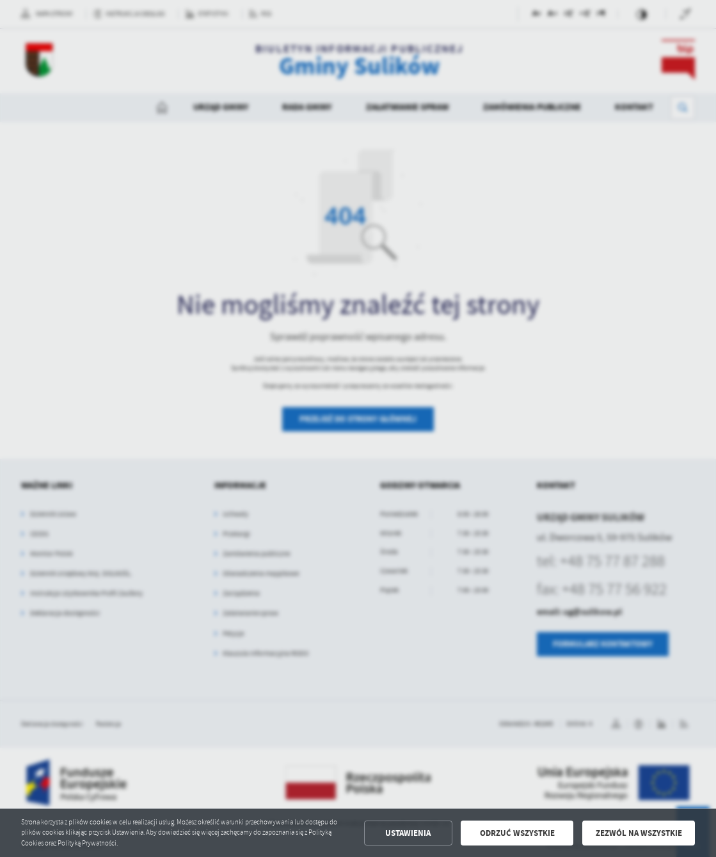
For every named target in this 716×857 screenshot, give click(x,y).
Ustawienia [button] (408, 833)
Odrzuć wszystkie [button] (517, 833)
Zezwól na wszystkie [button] (639, 833)
